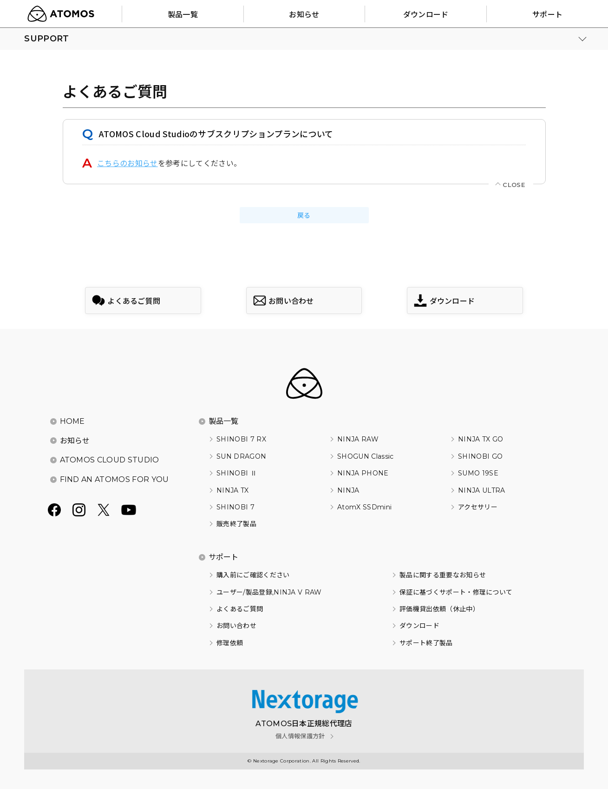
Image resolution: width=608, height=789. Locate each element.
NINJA (348, 490)
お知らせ (75, 440)
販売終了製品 (236, 524)
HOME (72, 421)
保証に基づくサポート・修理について (455, 592)
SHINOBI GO (480, 456)
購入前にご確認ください (253, 575)
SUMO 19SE (478, 473)
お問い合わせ (236, 626)
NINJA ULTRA (481, 490)
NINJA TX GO (480, 439)
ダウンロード (419, 626)
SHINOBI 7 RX (241, 439)
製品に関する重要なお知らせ (442, 575)
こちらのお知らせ (127, 162)
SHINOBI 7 (235, 507)
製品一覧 (224, 421)
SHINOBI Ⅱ (236, 473)
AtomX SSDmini (364, 507)
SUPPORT (46, 38)
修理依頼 (229, 643)
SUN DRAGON (241, 456)
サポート (224, 557)
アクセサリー (477, 507)
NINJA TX (232, 490)
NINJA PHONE (363, 473)
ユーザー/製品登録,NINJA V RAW (269, 592)
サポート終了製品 (426, 643)
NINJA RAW (358, 439)
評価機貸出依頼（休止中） (439, 609)
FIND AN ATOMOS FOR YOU (114, 479)
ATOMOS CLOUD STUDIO (109, 459)
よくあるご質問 (239, 609)
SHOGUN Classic (365, 456)
